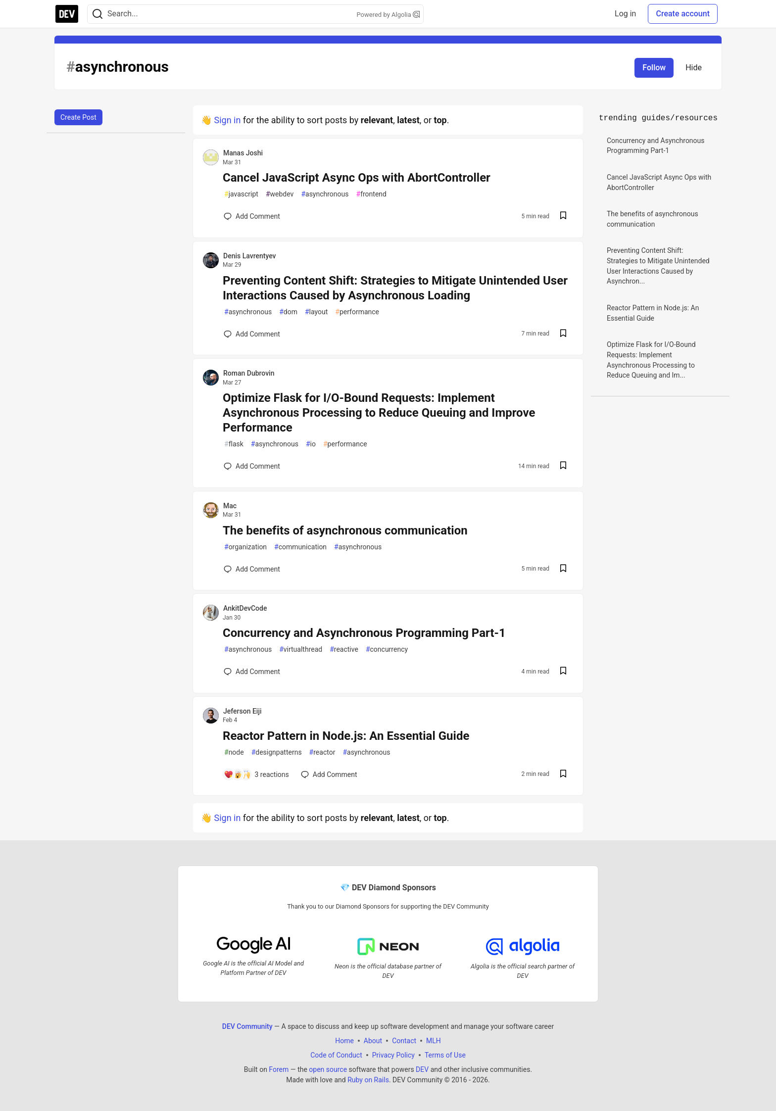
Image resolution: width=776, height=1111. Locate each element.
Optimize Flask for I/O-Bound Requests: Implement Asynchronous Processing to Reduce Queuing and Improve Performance (379, 413)
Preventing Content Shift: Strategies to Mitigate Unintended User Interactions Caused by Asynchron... (658, 265)
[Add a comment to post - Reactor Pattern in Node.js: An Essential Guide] (256, 774)
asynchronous (324, 194)
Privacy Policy (393, 1055)
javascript (241, 194)
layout (316, 312)
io (311, 444)
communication (300, 547)
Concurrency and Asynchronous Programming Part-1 (364, 633)
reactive (344, 649)
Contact (404, 1041)
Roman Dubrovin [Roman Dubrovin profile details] (248, 373)
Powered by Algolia (388, 14)
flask (233, 444)
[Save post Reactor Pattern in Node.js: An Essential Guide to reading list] (563, 775)
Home (344, 1041)
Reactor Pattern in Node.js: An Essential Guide (346, 736)
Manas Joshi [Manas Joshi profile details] (243, 153)
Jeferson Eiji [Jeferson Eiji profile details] (242, 711)
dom (288, 312)
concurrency (387, 649)
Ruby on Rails (368, 1080)
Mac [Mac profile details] (230, 506)
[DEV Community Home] (66, 14)
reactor (322, 752)
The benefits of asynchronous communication (345, 530)
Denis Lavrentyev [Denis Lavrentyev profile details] (249, 256)
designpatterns (276, 752)
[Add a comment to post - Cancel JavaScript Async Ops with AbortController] (252, 216)
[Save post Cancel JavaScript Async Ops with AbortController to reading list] (563, 216)
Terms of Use (445, 1055)
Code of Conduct (336, 1055)
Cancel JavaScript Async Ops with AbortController (356, 178)
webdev (279, 194)
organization (245, 547)
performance (357, 312)
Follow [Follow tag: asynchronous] (654, 67)
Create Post (78, 117)
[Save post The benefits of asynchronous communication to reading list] (563, 569)
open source (328, 1069)
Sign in (227, 120)
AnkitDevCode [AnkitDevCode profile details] (245, 608)
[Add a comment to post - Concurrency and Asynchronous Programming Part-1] (252, 671)
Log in (625, 13)
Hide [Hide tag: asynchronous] (693, 67)
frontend (371, 194)
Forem (279, 1069)
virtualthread (300, 649)
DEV (422, 1069)
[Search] (97, 14)
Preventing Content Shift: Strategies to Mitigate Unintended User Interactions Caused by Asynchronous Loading (395, 288)
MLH (433, 1041)
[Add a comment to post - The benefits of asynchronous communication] (252, 569)
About (373, 1041)
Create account (683, 13)
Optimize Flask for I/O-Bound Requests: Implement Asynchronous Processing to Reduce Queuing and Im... (651, 359)
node (234, 752)
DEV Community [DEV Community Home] (247, 1026)
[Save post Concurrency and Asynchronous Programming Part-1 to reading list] (563, 672)
